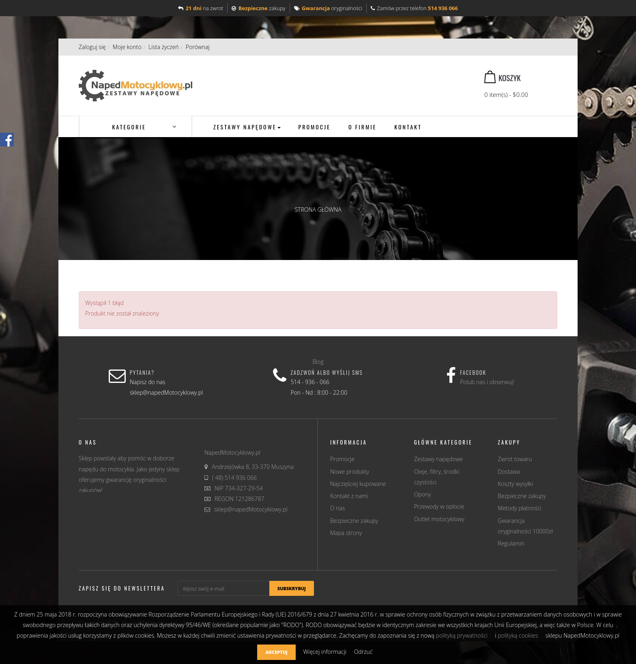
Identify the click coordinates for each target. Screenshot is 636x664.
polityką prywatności (462, 635)
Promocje (342, 459)
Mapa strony (346, 533)
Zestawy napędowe (438, 459)
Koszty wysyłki (515, 484)
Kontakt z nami (349, 496)
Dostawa (509, 471)
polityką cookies (518, 635)
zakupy (258, 8)
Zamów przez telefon (414, 8)
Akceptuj (276, 652)
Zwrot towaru (515, 459)
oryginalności (328, 8)
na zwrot (200, 8)
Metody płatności (519, 508)
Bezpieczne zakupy (354, 520)
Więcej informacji (325, 651)
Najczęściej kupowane (358, 484)
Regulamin (511, 543)
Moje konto (127, 47)
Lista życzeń (163, 47)
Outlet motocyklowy (439, 519)
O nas (337, 508)
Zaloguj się (92, 47)
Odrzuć (363, 651)
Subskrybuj (291, 588)
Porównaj (198, 47)
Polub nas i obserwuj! (487, 382)
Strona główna (317, 209)
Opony (422, 494)
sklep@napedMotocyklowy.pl (251, 509)
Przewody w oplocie (439, 506)
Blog (317, 361)
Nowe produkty (349, 471)
